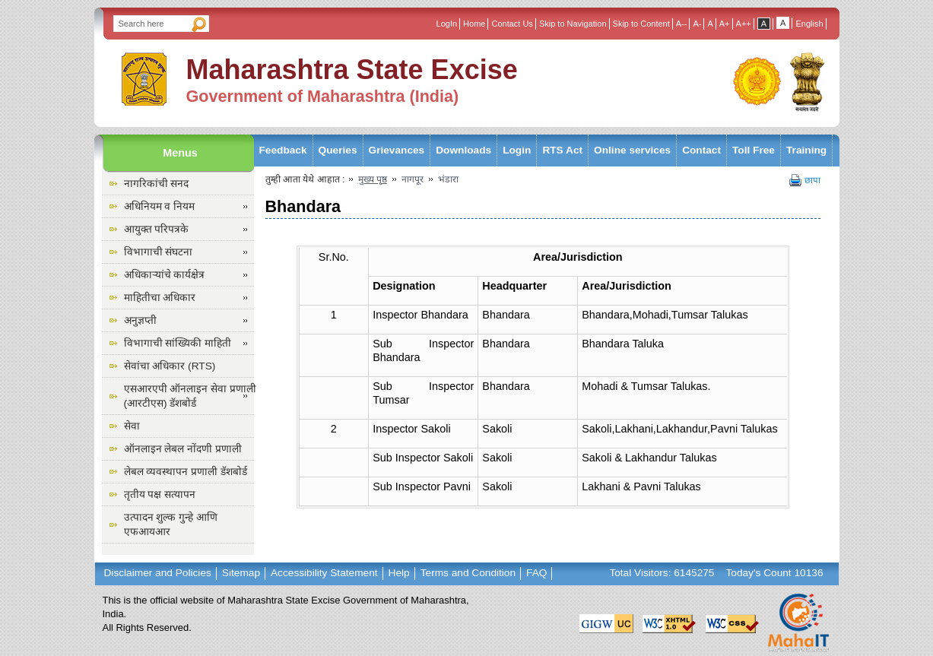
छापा (812, 180)
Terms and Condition (468, 572)
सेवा (132, 426)
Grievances (397, 150)
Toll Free (753, 150)
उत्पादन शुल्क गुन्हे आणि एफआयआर (170, 524)
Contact (701, 150)
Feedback (283, 150)
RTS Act (562, 150)
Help (399, 572)
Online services (632, 150)
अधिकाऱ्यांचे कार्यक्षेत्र (164, 274)
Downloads (463, 150)
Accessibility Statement (324, 572)
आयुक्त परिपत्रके (156, 229)
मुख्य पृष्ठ (372, 179)
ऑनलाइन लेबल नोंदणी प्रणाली (183, 449)
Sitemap (241, 572)
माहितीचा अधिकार (160, 297)
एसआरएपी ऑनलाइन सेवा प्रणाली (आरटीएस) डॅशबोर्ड (190, 396)
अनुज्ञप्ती (140, 320)
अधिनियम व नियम (159, 206)
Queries (338, 150)
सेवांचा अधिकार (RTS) (170, 366)
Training (806, 150)
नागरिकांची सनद (156, 183)
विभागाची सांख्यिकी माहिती (178, 343)
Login (517, 150)
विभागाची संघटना (158, 252)
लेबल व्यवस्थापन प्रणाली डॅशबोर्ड (185, 471)
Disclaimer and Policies (157, 572)
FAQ (536, 572)
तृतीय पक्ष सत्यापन (160, 494)
